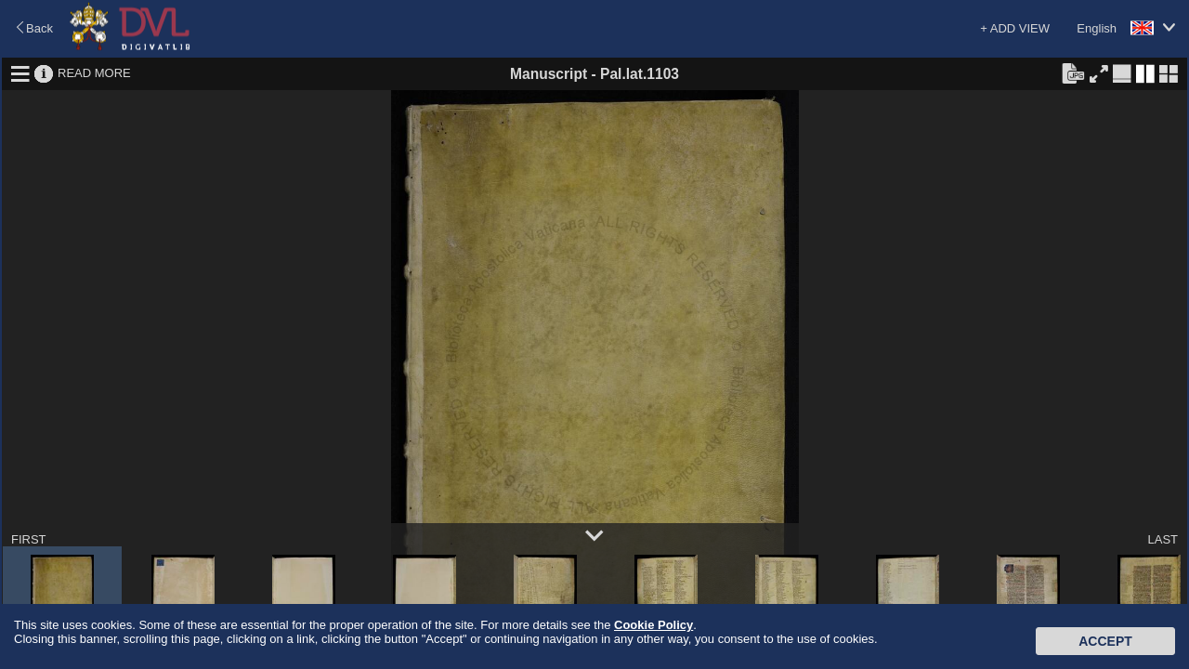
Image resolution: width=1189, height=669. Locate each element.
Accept (1105, 641)
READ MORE (94, 73)
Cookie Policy (653, 625)
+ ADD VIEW (1015, 28)
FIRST (28, 539)
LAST (1162, 539)
